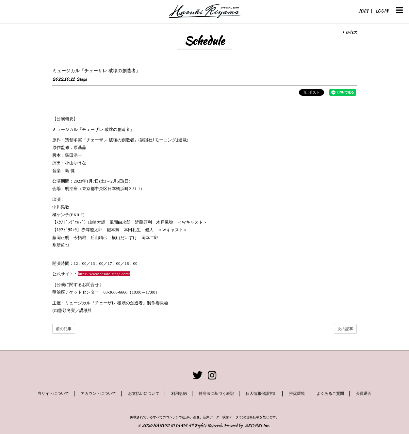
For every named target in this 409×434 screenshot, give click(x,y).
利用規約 (179, 393)
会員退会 (363, 393)
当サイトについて (53, 393)
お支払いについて (143, 393)
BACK (350, 32)
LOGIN (381, 11)
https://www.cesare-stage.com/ (104, 273)
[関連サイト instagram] (212, 375)
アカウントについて (98, 393)
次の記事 (345, 329)
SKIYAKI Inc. (257, 425)
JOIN (363, 11)
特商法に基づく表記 (216, 393)
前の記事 (64, 329)
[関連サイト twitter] (198, 375)
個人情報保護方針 (261, 393)
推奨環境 (297, 393)
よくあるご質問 (330, 393)
